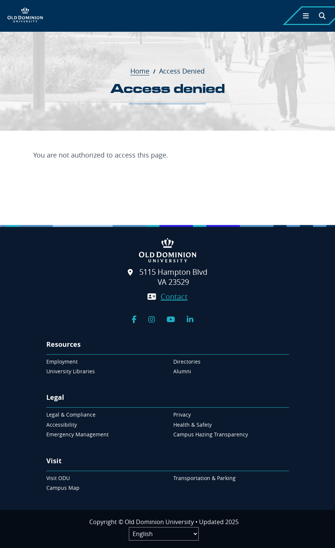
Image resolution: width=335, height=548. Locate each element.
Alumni (182, 371)
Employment (62, 361)
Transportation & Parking (204, 478)
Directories (187, 361)
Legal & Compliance (71, 414)
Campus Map (63, 487)
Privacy (182, 414)
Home (143, 70)
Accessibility (61, 424)
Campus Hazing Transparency (210, 434)
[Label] (164, 534)
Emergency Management (77, 434)
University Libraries (70, 371)
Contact (174, 297)
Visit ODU (58, 478)
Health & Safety (192, 424)
